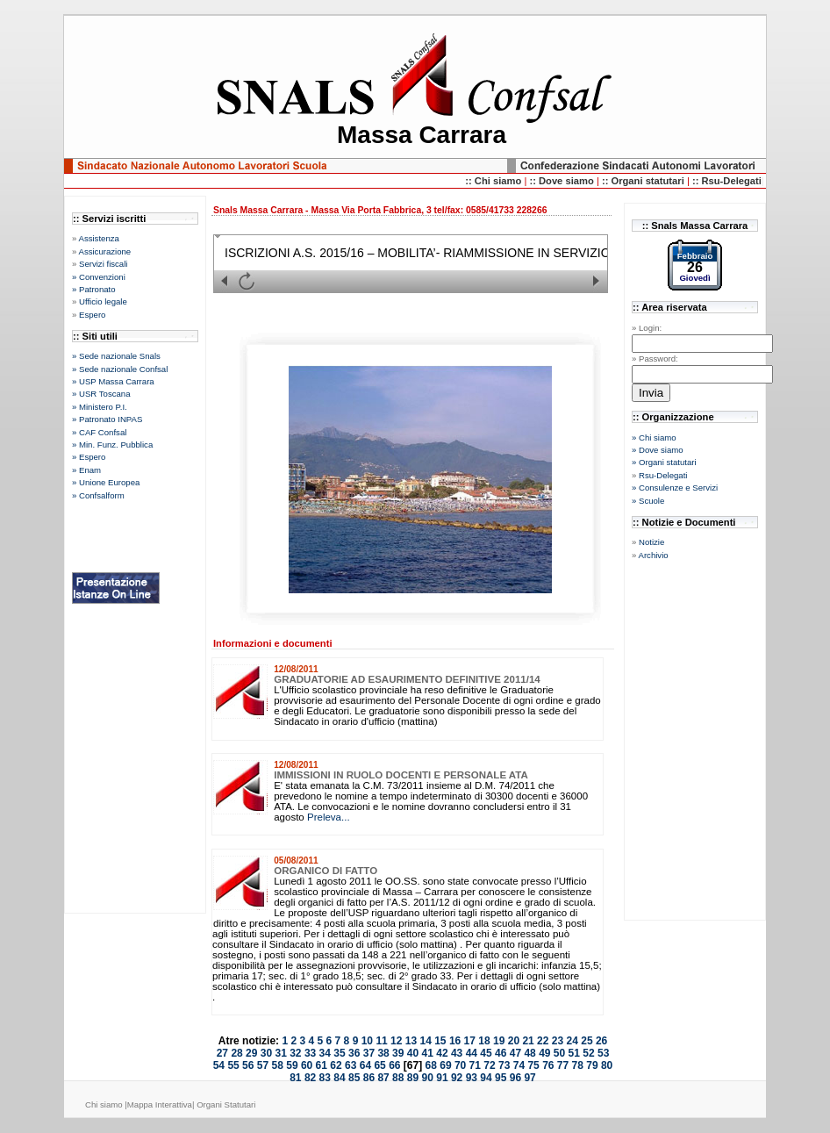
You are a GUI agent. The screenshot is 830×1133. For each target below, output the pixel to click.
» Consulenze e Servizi (675, 487)
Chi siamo (105, 1104)
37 (369, 1053)
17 (470, 1041)
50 (559, 1053)
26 (601, 1041)
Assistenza (98, 238)
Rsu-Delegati (663, 475)
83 (325, 1078)
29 (251, 1053)
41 (427, 1053)
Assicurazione (104, 251)
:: (534, 181)
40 (413, 1053)
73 (504, 1065)
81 (295, 1078)
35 (339, 1053)
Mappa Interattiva (159, 1104)
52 (588, 1053)
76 (548, 1065)
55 (233, 1065)
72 (489, 1065)
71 (475, 1065)
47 (515, 1053)
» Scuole (648, 501)
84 (339, 1078)
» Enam (86, 470)
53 (603, 1053)
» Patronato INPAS (107, 419)
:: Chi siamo (494, 181)
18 (484, 1041)
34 (325, 1053)
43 (456, 1053)
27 (222, 1053)
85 (354, 1078)
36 (354, 1053)
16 (455, 1041)
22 (542, 1041)
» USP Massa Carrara (113, 381)
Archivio (653, 555)
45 (485, 1053)
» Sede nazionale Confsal (120, 369)
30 (266, 1053)
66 (394, 1065)
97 (529, 1078)
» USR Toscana (101, 393)
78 (577, 1065)
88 (398, 1078)
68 (431, 1065)
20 (513, 1041)
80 (606, 1065)
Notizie (651, 542)
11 (381, 1041)
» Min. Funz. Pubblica (112, 444)
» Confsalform (98, 495)
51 (574, 1053)
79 (591, 1065)
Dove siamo (568, 181)
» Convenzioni (98, 277)
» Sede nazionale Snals (116, 356)
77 (563, 1065)
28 (236, 1053)
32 (295, 1053)
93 (471, 1078)
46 (500, 1053)
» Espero (88, 457)
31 (280, 1053)
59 (291, 1065)
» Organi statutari (664, 462)
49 (544, 1053)
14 (425, 1041)
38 (383, 1053)
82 (310, 1078)
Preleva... (328, 817)
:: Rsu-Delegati (727, 181)
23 (557, 1041)
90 (427, 1078)
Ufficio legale (103, 301)
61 (321, 1065)
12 (396, 1041)
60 (306, 1065)
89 (413, 1078)
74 (519, 1065)
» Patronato (94, 289)
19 (498, 1041)
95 (500, 1078)
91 (441, 1078)
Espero (92, 314)
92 (456, 1078)
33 (310, 1053)
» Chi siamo (654, 437)
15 (440, 1041)
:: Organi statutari (644, 181)
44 (471, 1053)
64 (365, 1065)
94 (485, 1078)
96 (515, 1078)
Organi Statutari (226, 1104)
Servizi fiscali (103, 264)
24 (572, 1041)
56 (248, 1065)
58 (277, 1065)
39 (398, 1053)
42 (441, 1053)
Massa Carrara (421, 134)
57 (262, 1065)
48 (529, 1053)
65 (379, 1065)
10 (367, 1041)
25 (586, 1041)
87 (383, 1078)
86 (369, 1078)
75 (533, 1065)
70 (460, 1065)
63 (350, 1065)
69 (445, 1065)
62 (335, 1065)
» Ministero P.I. (99, 407)
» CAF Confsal (99, 432)
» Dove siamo (657, 450)
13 (411, 1041)
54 (219, 1065)
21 (527, 1041)
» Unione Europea (106, 482)
